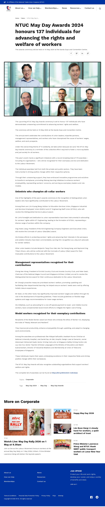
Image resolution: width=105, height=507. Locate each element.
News (23, 18)
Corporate (30, 379)
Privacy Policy (45, 496)
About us (7, 473)
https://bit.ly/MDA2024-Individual (65, 372)
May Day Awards (57, 385)
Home (17, 18)
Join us (73, 485)
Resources (41, 478)
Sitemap (60, 496)
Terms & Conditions (10, 496)
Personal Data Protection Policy (29, 496)
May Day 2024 (31, 385)
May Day (43, 385)
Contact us (41, 482)
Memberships (9, 482)
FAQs (54, 496)
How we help (9, 478)
